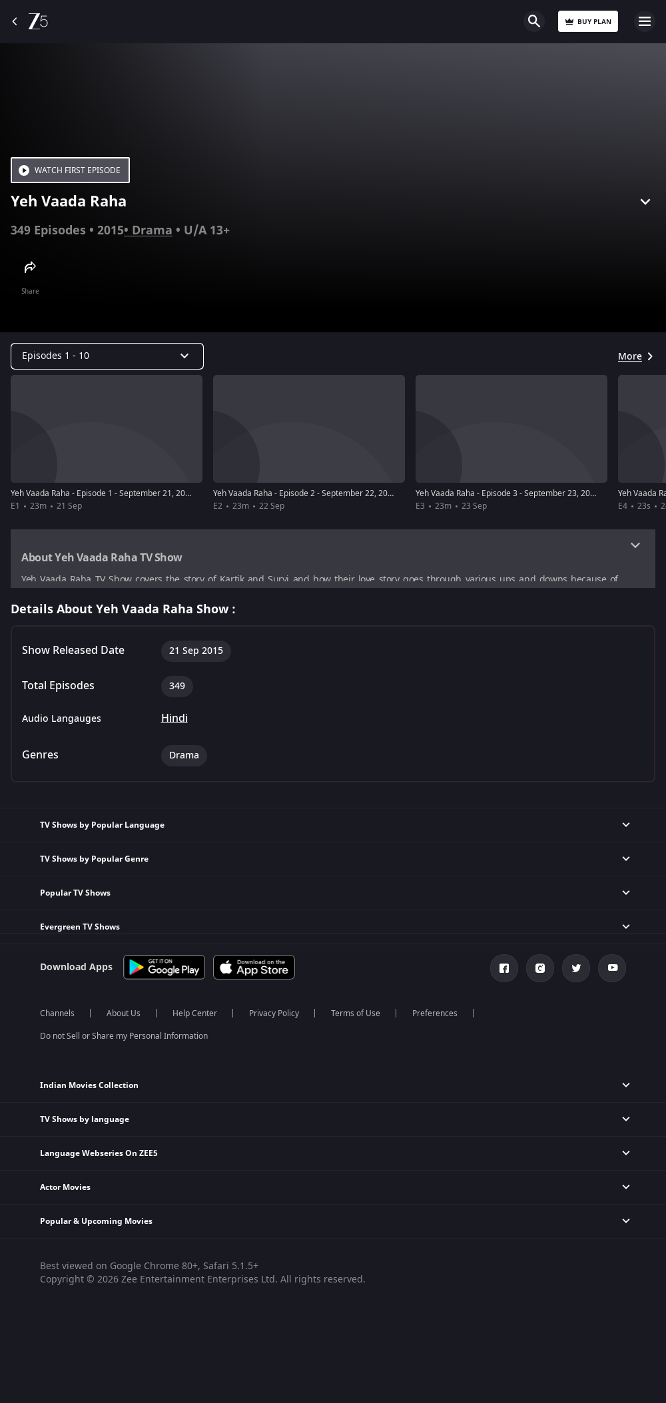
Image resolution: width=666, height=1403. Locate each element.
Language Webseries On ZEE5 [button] (99, 1156)
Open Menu (644, 21)
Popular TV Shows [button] (75, 896)
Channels (57, 1016)
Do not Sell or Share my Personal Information (124, 1039)
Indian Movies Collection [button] (89, 1088)
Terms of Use (355, 1016)
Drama (152, 230)
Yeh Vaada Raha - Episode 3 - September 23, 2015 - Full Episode (533, 493)
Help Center (194, 1016)
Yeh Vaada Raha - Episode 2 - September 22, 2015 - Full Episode (330, 493)
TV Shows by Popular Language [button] (102, 828)
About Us (124, 1016)
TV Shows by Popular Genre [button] (94, 862)
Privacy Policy (274, 1016)
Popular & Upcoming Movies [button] (96, 1224)
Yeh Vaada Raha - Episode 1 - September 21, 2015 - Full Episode (128, 493)
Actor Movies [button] (65, 1190)
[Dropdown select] (107, 356)
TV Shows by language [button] (84, 1122)
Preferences (435, 1016)
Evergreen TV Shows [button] (80, 930)
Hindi (174, 721)
